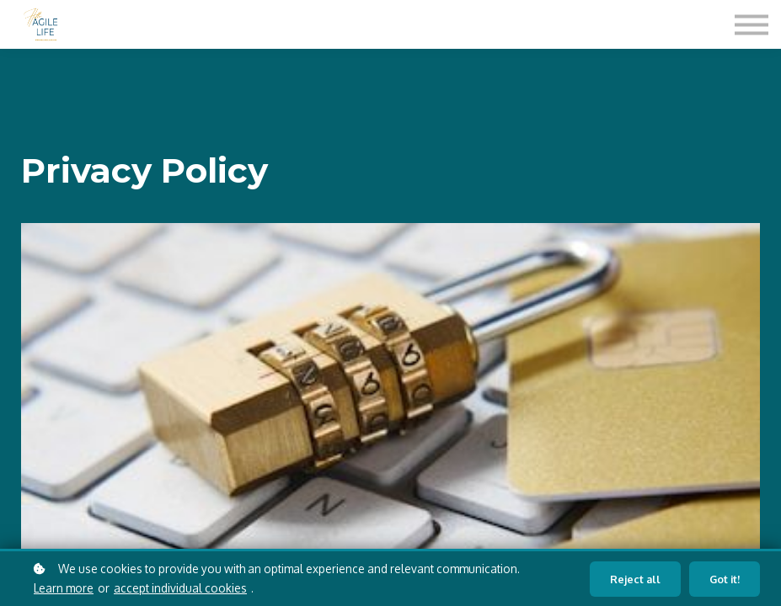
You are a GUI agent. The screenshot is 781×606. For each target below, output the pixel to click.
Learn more (64, 588)
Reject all (635, 579)
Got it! (724, 579)
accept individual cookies (180, 588)
